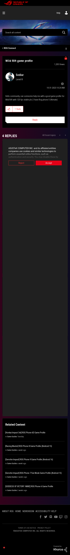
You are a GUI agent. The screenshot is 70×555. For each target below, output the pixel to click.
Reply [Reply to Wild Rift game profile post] (35, 119)
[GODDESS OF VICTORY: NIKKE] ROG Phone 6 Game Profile (29, 486)
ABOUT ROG (8, 511)
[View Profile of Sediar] (20, 75)
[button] (9, 109)
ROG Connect (10, 48)
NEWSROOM (28, 511)
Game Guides (12, 437)
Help (58, 13)
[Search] (35, 32)
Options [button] (66, 48)
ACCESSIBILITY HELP (46, 511)
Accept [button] (50, 163)
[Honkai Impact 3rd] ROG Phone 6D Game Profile (25, 432)
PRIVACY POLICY (44, 528)
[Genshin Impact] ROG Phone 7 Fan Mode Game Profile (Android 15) (33, 473)
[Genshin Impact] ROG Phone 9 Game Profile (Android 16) (29, 459)
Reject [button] (20, 163)
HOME (18, 511)
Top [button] (4, 548)
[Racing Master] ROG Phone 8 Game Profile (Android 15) (28, 446)
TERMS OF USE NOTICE (27, 528)
